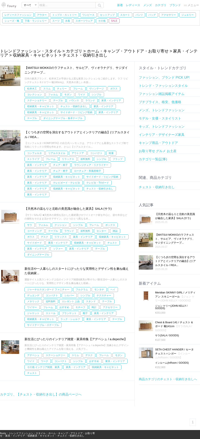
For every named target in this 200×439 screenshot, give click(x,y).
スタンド (91, 301)
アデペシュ (33, 355)
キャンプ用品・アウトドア (158, 143)
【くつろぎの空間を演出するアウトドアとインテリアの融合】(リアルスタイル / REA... (175, 261)
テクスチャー (104, 295)
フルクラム (82, 289)
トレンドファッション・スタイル (27, 433)
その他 (102, 20)
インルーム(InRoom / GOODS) (172, 362)
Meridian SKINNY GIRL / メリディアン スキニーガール (175, 296)
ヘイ (112, 289)
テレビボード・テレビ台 (66, 182)
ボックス (110, 225)
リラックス (68, 159)
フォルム (53, 94)
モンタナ (99, 289)
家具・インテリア (111, 100)
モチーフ (80, 307)
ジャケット (33, 313)
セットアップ (107, 14)
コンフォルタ (34, 153)
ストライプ (33, 159)
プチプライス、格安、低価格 (160, 102)
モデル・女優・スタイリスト (160, 118)
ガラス (114, 88)
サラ (29, 225)
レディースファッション (17, 14)
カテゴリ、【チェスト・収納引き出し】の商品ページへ (41, 394)
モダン (68, 94)
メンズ (147, 5)
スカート (125, 14)
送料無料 (85, 159)
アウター (42, 14)
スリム (47, 88)
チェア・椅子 (60, 165)
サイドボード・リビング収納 (76, 112)
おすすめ (64, 307)
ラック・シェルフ (70, 319)
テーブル (58, 100)
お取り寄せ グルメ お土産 (158, 151)
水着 (67, 20)
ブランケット (69, 313)
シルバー (69, 295)
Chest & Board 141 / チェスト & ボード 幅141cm (174, 326)
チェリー (62, 88)
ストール (51, 313)
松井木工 (32, 88)
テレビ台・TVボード (97, 182)
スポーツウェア (84, 20)
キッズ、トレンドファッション (161, 126)
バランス (74, 100)
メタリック (33, 301)
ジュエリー (187, 14)
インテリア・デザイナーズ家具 (161, 134)
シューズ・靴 (11, 20)
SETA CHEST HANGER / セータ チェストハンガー (174, 353)
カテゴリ (160, 5)
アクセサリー (168, 14)
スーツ (56, 20)
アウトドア (78, 153)
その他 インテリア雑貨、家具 (43, 367)
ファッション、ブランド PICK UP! (164, 77)
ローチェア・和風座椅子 (87, 170)
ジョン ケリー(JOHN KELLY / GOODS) (171, 307)
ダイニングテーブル (38, 254)
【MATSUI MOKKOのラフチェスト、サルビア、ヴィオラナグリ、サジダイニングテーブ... (175, 238)
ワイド (81, 94)
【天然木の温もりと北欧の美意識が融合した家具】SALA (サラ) (68, 208)
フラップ (117, 159)
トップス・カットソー (64, 14)
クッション (60, 225)
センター (101, 231)
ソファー (58, 248)
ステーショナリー (37, 100)
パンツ (139, 14)
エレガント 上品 (71, 301)
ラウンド (90, 100)
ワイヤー (32, 307)
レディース (133, 5)
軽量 (111, 153)
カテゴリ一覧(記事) (153, 159)
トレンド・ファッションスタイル (163, 85)
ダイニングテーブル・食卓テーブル (62, 118)
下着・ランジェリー (36, 20)
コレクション (34, 94)
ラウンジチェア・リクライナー (91, 165)
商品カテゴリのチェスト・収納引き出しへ (168, 379)
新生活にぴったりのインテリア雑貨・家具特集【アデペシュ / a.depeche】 (75, 339)
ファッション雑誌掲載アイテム (161, 94)
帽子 (85, 313)
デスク (44, 236)
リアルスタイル (56, 153)
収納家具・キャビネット (40, 106)
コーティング (34, 231)
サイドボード (34, 242)
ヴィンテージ (96, 88)
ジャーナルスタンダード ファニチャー (48, 289)
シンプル (96, 94)
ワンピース (88, 14)
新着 (120, 5)
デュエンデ (33, 295)
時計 (94, 307)
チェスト (112, 242)
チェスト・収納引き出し (73, 106)
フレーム (78, 88)
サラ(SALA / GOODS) (167, 335)
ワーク (44, 361)
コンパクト (96, 153)
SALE (114, 20)
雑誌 (115, 231)
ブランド (175, 5)
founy (3, 433)
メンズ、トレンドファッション (161, 110)
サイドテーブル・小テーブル (43, 325)
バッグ (152, 14)
